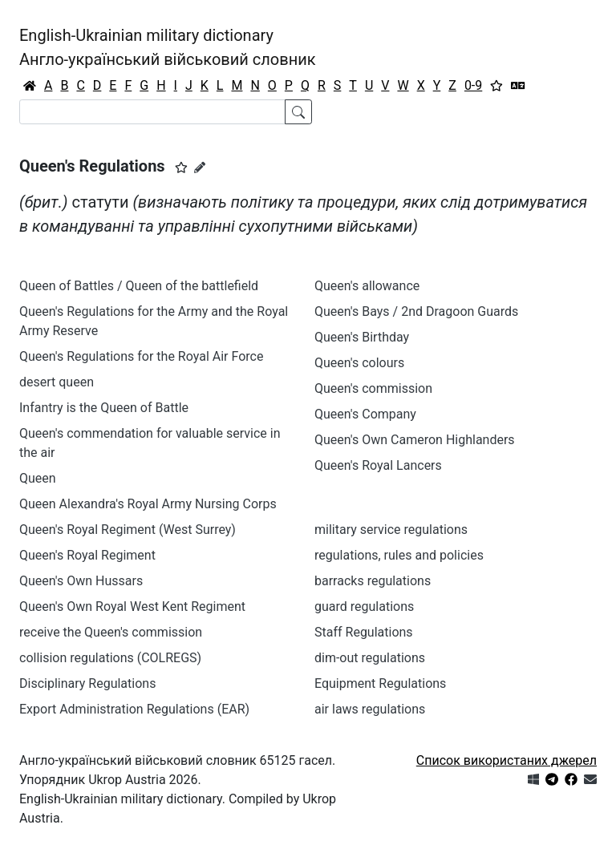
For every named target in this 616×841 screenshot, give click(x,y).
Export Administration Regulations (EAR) (134, 709)
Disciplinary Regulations (87, 683)
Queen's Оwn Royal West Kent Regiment (132, 606)
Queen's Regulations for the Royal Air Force (141, 356)
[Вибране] (496, 85)
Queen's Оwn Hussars (81, 580)
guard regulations (364, 606)
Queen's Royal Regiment (87, 555)
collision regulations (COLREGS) (110, 657)
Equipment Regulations (380, 683)
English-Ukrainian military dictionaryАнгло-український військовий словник (167, 47)
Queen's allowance (366, 285)
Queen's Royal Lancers (378, 465)
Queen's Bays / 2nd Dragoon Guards (416, 311)
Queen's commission (373, 388)
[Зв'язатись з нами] (590, 779)
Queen (37, 478)
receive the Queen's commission (110, 632)
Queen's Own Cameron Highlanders (414, 439)
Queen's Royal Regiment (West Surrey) (127, 529)
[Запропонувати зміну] (199, 167)
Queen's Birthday (361, 337)
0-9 (473, 85)
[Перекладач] (518, 85)
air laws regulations (369, 709)
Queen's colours (359, 362)
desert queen (56, 382)
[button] (181, 167)
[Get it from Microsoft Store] (533, 779)
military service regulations (391, 529)
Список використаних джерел (506, 760)
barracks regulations (372, 580)
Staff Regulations (363, 632)
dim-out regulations (369, 657)
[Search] (152, 111)
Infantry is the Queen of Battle (103, 407)
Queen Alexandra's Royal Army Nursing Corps (148, 503)
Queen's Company (365, 414)
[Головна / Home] (29, 85)
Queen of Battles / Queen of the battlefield (138, 285)
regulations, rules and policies (399, 555)
